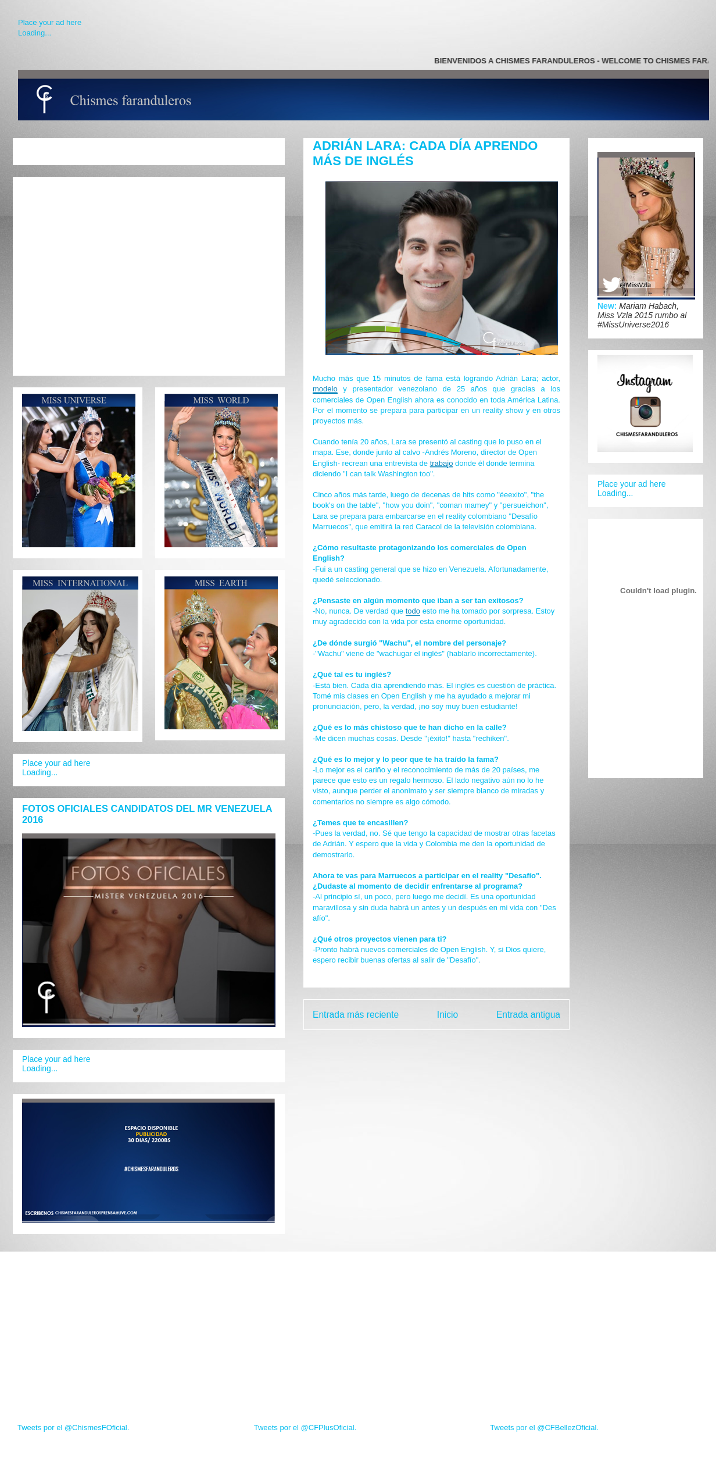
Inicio (447, 1015)
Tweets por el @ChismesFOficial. (73, 1427)
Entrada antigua (528, 1015)
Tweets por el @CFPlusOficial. (305, 1427)
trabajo (441, 463)
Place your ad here (49, 22)
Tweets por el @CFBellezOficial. (544, 1427)
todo (413, 611)
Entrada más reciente (356, 1015)
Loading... (34, 32)
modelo (325, 388)
